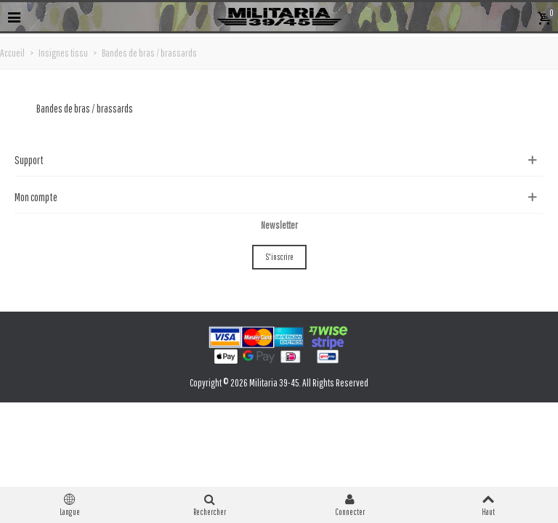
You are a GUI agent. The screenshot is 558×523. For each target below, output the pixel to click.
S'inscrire (279, 257)
